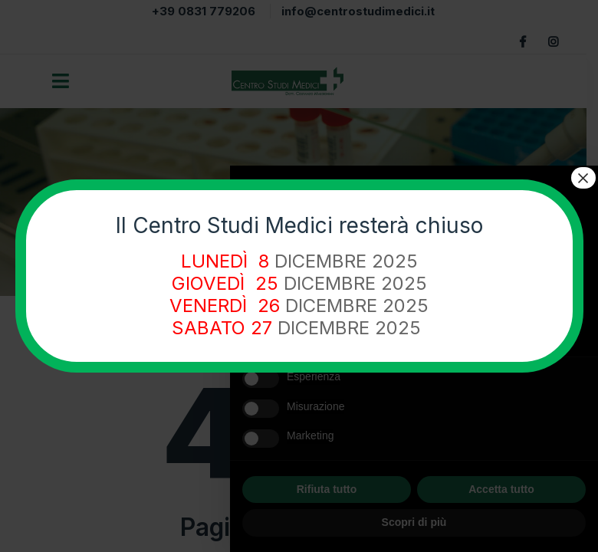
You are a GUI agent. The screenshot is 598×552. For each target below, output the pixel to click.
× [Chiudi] (583, 178)
